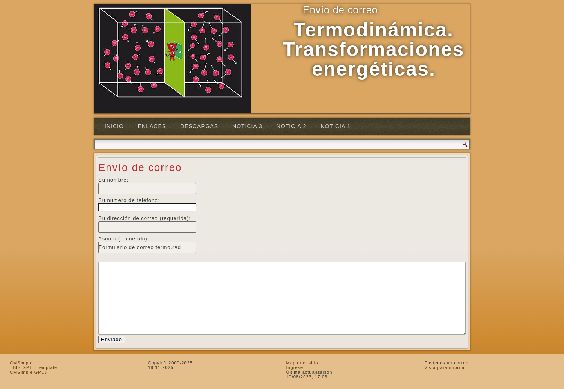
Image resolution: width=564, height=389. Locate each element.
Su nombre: (113, 180)
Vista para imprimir (446, 367)
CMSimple (21, 362)
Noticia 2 (292, 126)
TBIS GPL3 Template (33, 367)
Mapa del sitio (302, 362)
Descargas (199, 126)
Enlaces (152, 126)
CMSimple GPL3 (28, 372)
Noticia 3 (247, 126)
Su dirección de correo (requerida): (144, 218)
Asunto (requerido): (123, 239)
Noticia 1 (335, 126)
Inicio (114, 126)
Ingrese (294, 367)
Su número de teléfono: (129, 200)
